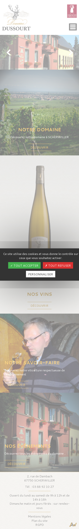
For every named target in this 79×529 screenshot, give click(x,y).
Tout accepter (24, 265)
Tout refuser (58, 265)
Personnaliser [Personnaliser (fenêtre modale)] (40, 274)
